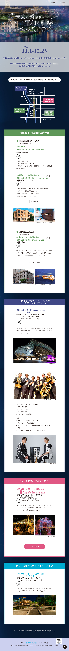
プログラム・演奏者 (34, 262)
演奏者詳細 (34, 201)
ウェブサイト (34, 546)
